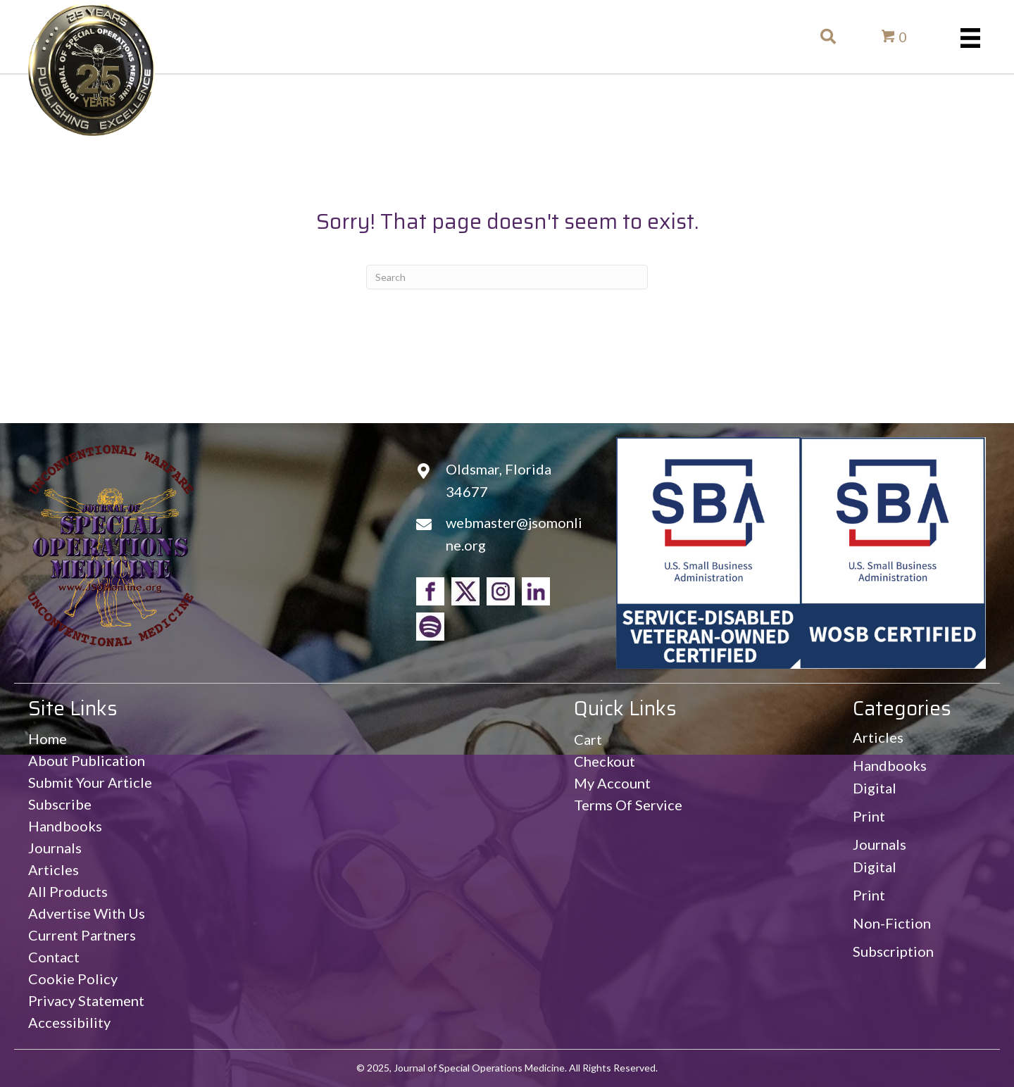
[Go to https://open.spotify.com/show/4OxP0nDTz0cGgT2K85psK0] (430, 626)
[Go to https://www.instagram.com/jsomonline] (501, 591)
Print (869, 816)
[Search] (507, 277)
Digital (874, 787)
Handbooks (890, 765)
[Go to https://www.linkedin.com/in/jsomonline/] (536, 591)
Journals (879, 844)
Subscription (893, 951)
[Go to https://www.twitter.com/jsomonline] (465, 591)
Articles (878, 737)
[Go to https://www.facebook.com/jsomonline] (430, 591)
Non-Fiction (892, 923)
